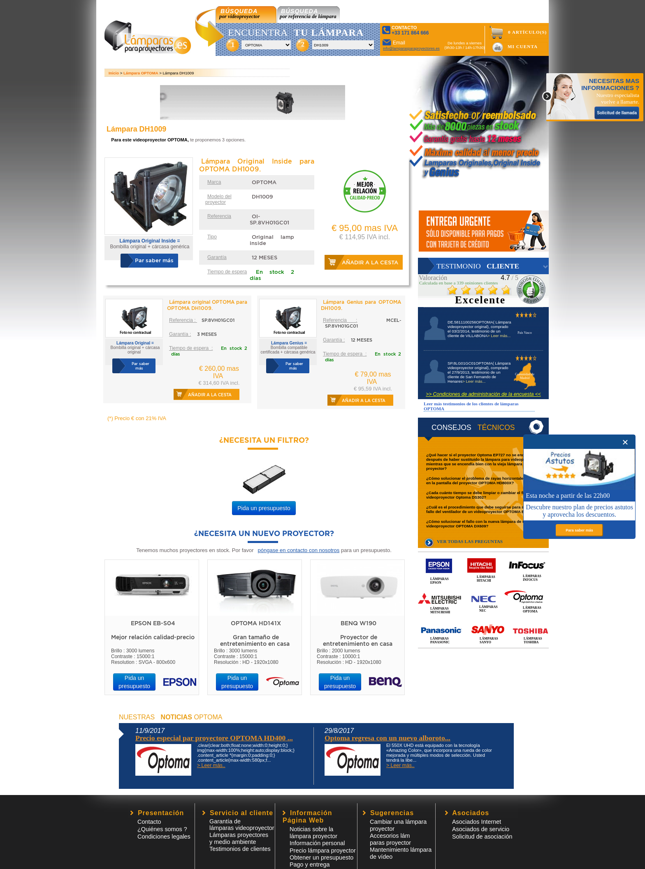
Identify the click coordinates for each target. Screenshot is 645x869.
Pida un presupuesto (263, 508)
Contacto (149, 821)
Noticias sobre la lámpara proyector (313, 832)
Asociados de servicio (480, 829)
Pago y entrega (310, 864)
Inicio (114, 73)
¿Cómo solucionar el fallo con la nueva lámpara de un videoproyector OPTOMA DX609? (476, 523)
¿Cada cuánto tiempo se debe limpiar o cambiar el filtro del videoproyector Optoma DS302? (481, 494)
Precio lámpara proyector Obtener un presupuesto (323, 854)
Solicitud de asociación (482, 836)
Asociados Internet (476, 821)
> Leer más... (498, 335)
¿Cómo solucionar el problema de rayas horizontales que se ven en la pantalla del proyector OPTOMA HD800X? (486, 480)
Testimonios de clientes (240, 849)
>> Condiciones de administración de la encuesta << (483, 394)
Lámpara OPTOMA (140, 73)
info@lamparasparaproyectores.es (411, 48)
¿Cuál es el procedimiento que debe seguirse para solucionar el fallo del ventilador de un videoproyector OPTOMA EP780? (486, 509)
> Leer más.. (211, 765)
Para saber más (579, 530)
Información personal (317, 843)
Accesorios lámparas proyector (390, 839)
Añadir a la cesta (370, 262)
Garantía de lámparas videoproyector (241, 824)
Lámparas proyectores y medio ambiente (238, 838)
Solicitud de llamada (617, 113)
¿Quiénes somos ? (162, 829)
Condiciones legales (163, 836)
